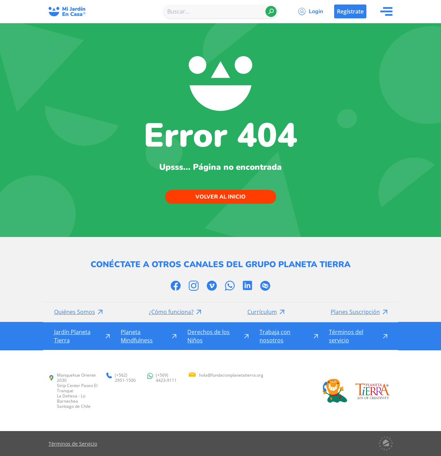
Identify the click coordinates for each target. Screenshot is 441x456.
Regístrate (350, 11)
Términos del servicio (346, 336)
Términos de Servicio (73, 443)
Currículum (262, 312)
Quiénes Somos (74, 312)
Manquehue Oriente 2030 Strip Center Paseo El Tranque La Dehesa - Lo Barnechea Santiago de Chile (73, 390)
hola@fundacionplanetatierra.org (225, 375)
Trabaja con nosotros (275, 336)
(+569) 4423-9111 (162, 377)
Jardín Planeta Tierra (72, 336)
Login (316, 11)
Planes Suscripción (355, 312)
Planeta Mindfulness (137, 336)
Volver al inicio (220, 197)
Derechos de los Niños (208, 336)
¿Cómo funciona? (171, 312)
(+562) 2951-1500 (121, 377)
